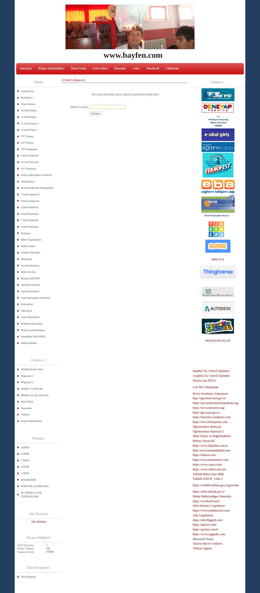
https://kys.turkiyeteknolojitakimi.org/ (216, 403)
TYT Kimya (27, 136)
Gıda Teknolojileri (30, 317)
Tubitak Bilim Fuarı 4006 (208, 474)
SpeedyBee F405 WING (33, 336)
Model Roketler (29, 343)
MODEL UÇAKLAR (32, 388)
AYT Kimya (27, 142)
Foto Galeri (100, 68)
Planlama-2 (27, 97)
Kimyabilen (27, 304)
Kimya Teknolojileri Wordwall (36, 175)
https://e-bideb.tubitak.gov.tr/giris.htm (216, 485)
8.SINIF (25, 453)
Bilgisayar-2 (27, 382)
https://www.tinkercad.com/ (209, 469)
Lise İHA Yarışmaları (206, 387)
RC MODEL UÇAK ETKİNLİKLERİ (31, 494)
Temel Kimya (28, 181)
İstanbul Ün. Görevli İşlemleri (211, 371)
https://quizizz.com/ (205, 524)
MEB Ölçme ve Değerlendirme (212, 436)
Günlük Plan (27, 91)
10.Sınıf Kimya (29, 110)
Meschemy (26, 259)
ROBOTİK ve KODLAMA (35, 486)
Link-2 (218, 478)
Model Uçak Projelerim (33, 330)
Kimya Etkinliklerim (31, 421)
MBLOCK (217, 259)
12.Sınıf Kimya (29, 129)
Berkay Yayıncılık (204, 441)
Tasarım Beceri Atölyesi (207, 543)
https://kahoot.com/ (204, 455)
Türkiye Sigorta (202, 548)
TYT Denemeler (29, 149)
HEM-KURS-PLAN (217, 340)
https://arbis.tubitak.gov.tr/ (209, 491)
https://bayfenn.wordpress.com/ (212, 417)
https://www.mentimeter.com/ (211, 460)
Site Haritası (39, 521)
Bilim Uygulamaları (31, 239)
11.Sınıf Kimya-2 (30, 123)
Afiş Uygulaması (203, 515)
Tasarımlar (26, 408)
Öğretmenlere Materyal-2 (208, 431)
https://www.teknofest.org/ (209, 408)
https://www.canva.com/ (207, 464)
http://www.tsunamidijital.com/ (212, 450)
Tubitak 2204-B (202, 478)
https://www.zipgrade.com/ (209, 534)
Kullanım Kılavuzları (31, 323)
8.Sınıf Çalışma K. (30, 201)
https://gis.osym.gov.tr (206, 412)
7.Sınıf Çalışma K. (30, 194)
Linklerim (172, 68)
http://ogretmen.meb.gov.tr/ (209, 398)
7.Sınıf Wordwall (29, 220)
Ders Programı (28, 576)
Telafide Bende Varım (32, 369)
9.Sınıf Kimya (28, 104)
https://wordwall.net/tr (206, 501)
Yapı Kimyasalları (30, 291)
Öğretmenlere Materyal (207, 426)
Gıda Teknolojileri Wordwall (35, 297)
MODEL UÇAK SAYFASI (35, 395)
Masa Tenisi (78, 68)
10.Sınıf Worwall (29, 162)
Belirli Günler (28, 246)
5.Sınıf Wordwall (29, 207)
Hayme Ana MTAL (204, 380)
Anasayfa (25, 68)
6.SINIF (25, 466)
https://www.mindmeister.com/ (211, 510)
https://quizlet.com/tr (205, 529)
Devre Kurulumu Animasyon (210, 393)
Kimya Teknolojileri (51, 68)
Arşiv (136, 68)
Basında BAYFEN (30, 278)
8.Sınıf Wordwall (29, 226)
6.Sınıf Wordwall (29, 213)
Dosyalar (120, 68)
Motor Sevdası (28, 272)
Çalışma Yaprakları (30, 252)
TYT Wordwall (28, 168)
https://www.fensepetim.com (210, 422)
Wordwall (152, 68)
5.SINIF (25, 473)
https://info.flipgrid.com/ (208, 520)
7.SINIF (25, 460)
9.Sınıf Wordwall (29, 155)
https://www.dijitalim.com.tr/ (210, 445)
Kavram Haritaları (30, 265)
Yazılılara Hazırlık (30, 284)
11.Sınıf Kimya (28, 117)
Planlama (25, 233)
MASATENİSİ (28, 479)
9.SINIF (25, 447)
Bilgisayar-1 (27, 375)
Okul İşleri (26, 310)
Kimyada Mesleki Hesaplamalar (37, 187)
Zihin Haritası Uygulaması (209, 505)
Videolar (25, 414)
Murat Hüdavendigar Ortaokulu (212, 496)
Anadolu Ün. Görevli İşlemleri (211, 376)
